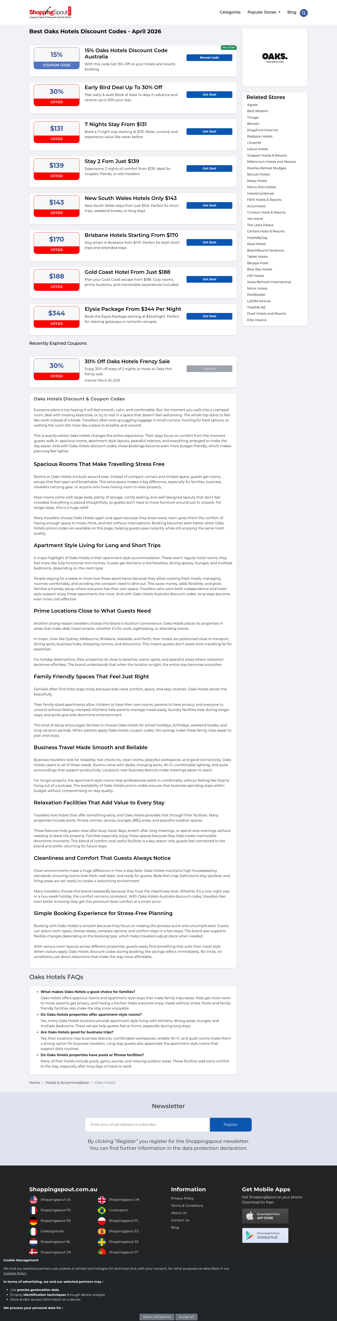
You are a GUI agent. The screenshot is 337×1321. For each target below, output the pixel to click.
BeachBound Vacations (267, 256)
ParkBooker (257, 303)
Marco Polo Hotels (262, 189)
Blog (291, 11)
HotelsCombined (261, 196)
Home (34, 1080)
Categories (229, 11)
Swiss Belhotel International (271, 289)
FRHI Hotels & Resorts (266, 203)
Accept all (186, 1317)
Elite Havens (257, 329)
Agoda (253, 103)
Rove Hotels (257, 249)
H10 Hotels (256, 283)
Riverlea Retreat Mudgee (268, 169)
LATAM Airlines (260, 309)
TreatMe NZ (257, 316)
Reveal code (209, 55)
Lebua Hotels (258, 149)
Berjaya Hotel (258, 269)
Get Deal (209, 92)
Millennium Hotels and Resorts (273, 163)
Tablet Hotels (258, 263)
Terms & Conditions (189, 1204)
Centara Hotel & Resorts (267, 236)
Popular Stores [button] (261, 11)
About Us (180, 1212)
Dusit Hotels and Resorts (268, 322)
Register (231, 1122)
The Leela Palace (261, 229)
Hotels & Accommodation (67, 1080)
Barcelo (253, 123)
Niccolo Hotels (259, 176)
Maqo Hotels (258, 183)
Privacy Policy (184, 1196)
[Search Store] (303, 11)
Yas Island (255, 223)
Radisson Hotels (261, 136)
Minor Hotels (258, 296)
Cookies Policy (14, 1273)
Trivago (253, 116)
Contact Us (181, 1220)
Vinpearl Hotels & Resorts (268, 156)
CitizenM (254, 143)
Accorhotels (257, 209)
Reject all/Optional (157, 1317)
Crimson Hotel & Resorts (268, 216)
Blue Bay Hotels (260, 276)
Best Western (258, 109)
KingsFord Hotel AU (264, 129)
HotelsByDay (258, 243)
